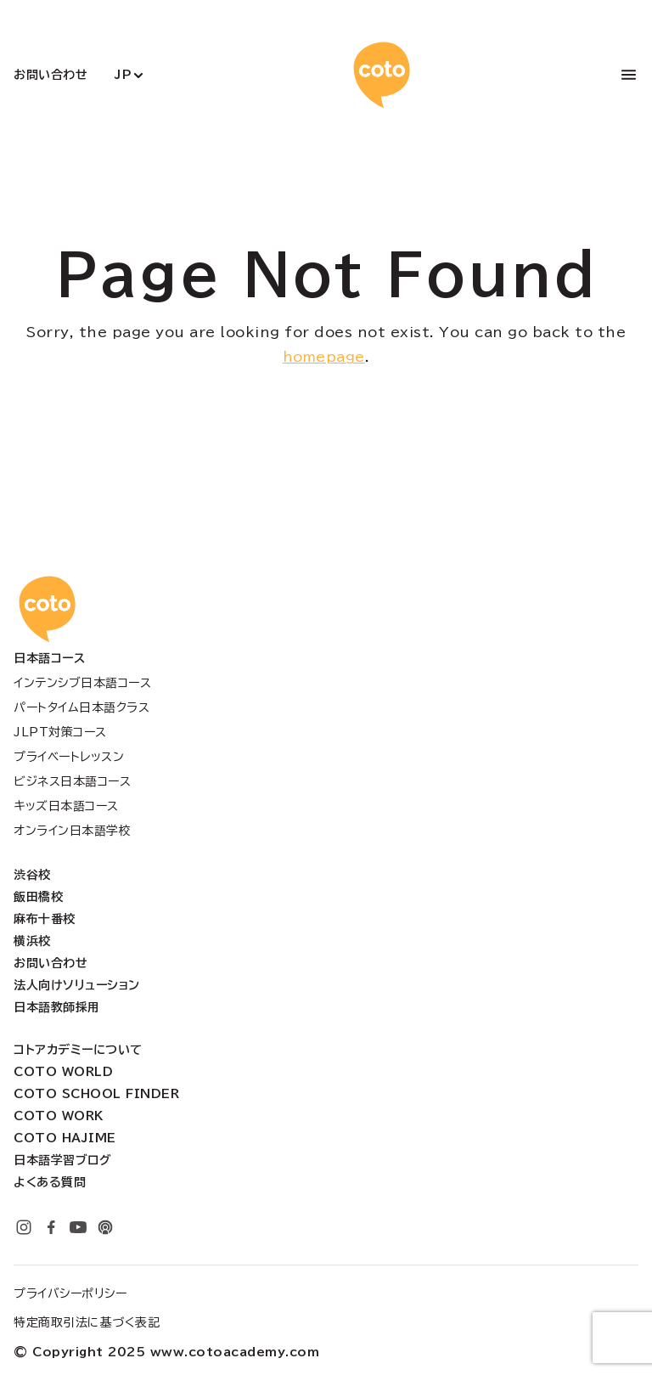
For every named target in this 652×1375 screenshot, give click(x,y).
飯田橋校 (38, 897)
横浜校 (32, 941)
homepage (324, 356)
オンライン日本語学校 (72, 831)
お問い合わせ (50, 75)
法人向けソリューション (77, 985)
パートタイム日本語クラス (81, 707)
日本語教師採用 (57, 1007)
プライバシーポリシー (70, 1293)
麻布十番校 (45, 919)
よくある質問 (50, 1182)
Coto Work (59, 1116)
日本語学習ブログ (62, 1160)
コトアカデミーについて (78, 1050)
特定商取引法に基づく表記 (87, 1322)
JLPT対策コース (60, 732)
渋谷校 (32, 875)
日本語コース (49, 658)
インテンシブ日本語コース (82, 683)
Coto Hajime (65, 1138)
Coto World (63, 1072)
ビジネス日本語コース (72, 781)
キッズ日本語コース (66, 806)
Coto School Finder (96, 1094)
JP (123, 75)
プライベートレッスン (69, 757)
